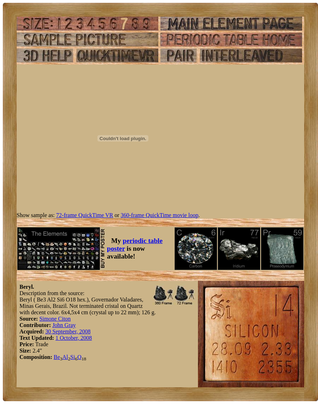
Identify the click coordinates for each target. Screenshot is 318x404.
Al (65, 357)
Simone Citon (54, 319)
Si (72, 357)
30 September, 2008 (68, 331)
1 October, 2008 (74, 338)
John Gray (64, 325)
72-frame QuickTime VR (84, 215)
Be (56, 357)
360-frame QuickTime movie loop (159, 215)
